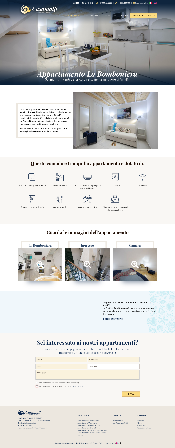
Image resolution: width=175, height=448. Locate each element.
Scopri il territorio (113, 318)
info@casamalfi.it (29, 423)
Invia (131, 394)
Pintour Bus (141, 425)
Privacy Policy (77, 386)
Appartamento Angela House (89, 425)
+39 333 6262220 (28, 420)
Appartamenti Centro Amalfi (88, 420)
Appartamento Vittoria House (89, 428)
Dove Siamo (111, 15)
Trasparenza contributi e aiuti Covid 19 (33, 428)
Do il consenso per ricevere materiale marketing (59, 382)
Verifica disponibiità (120, 423)
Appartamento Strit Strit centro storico (92, 430)
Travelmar (140, 420)
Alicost (139, 423)
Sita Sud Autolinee (144, 428)
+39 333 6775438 (43, 420)
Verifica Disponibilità (143, 15)
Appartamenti (75, 15)
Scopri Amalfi (94, 15)
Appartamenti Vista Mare (87, 423)
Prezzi (124, 15)
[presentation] (53, 393)
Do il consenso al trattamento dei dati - (61, 386)
